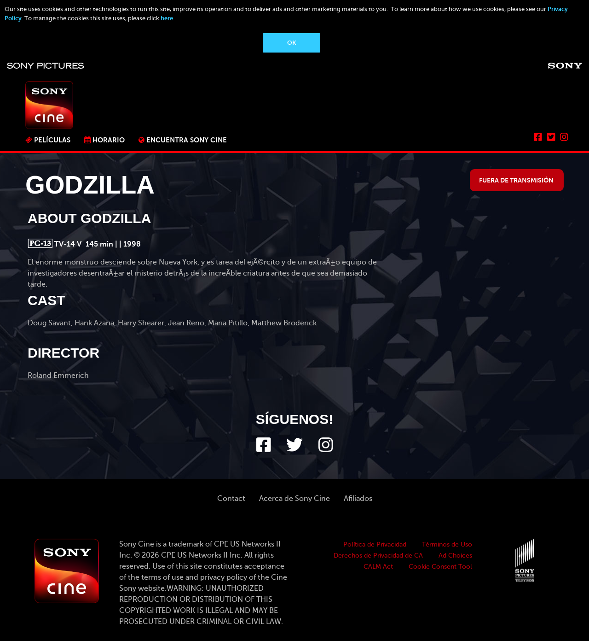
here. (167, 18)
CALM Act (378, 566)
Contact (231, 498)
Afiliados (358, 498)
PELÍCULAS (52, 140)
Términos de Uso (447, 544)
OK (291, 42)
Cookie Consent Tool (440, 566)
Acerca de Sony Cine (294, 498)
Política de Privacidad (374, 544)
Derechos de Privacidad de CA (378, 555)
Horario (108, 140)
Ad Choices (455, 555)
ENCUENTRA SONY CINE (186, 140)
